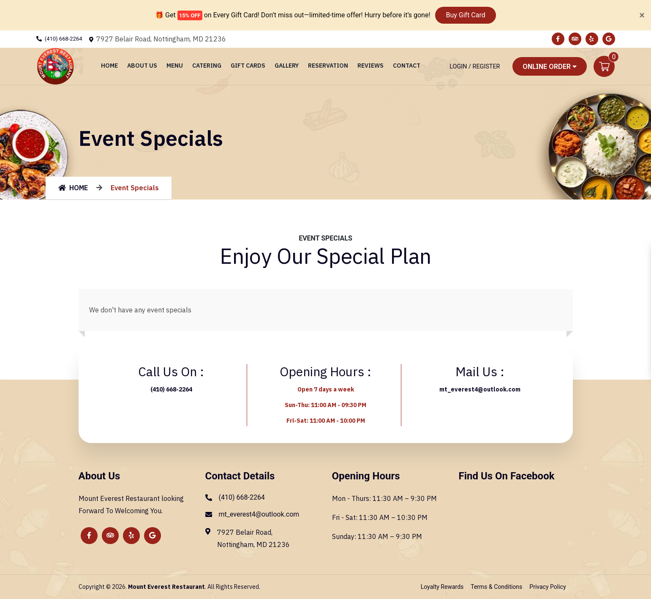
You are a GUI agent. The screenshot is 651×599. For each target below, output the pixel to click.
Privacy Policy (547, 586)
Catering (206, 65)
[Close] (642, 15)
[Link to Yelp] (592, 39)
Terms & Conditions (496, 586)
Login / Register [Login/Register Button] (474, 66)
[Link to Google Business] (608, 39)
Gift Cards (248, 65)
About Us (142, 65)
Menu (174, 65)
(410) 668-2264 (63, 39)
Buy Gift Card (465, 15)
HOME (73, 187)
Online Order (550, 66)
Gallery (287, 65)
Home (109, 65)
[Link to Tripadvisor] (575, 39)
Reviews (370, 65)
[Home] (55, 66)
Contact (406, 65)
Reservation (328, 65)
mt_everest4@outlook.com (479, 389)
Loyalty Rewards (442, 586)
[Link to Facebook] (558, 39)
